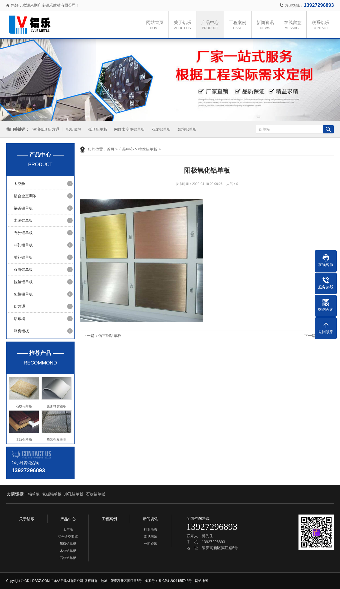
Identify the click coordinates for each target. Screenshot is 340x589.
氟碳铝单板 (23, 208)
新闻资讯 (267, 25)
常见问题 (150, 537)
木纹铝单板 (23, 220)
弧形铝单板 (96, 129)
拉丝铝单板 (23, 282)
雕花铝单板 (23, 257)
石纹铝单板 (160, 129)
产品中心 (212, 25)
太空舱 (19, 183)
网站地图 (201, 581)
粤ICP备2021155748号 (175, 581)
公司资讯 (150, 544)
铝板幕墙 (72, 129)
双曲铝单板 (23, 269)
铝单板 (34, 494)
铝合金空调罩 (25, 196)
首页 (110, 149)
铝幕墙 (19, 318)
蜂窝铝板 (21, 331)
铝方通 (19, 306)
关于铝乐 (184, 25)
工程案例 (239, 25)
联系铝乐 (322, 25)
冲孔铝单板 (23, 245)
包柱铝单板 (23, 294)
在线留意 (294, 25)
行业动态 (150, 529)
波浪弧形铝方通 (44, 129)
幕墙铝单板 (186, 129)
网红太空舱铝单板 (128, 129)
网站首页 (156, 25)
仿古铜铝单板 (109, 335)
